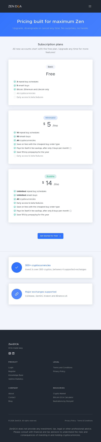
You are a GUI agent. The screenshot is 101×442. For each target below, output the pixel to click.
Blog (10, 401)
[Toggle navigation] (90, 6)
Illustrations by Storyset (63, 401)
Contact (11, 397)
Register (12, 371)
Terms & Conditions (85, 421)
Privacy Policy (59, 371)
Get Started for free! (50, 236)
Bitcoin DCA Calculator (63, 397)
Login (10, 368)
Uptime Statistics (15, 379)
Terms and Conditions (62, 368)
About (11, 394)
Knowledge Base (15, 375)
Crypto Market (59, 394)
